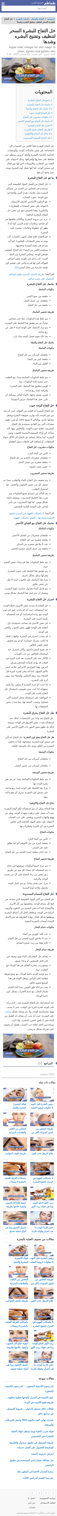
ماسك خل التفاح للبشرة (39, 104)
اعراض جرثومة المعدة (42, 1454)
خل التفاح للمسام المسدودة (38, 138)
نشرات (32, 1507)
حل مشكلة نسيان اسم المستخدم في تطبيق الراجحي (32, 1462)
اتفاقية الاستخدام (47, 1503)
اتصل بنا (31, 1498)
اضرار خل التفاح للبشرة (40, 125)
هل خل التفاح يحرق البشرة (38, 129)
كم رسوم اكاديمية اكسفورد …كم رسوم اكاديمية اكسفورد (29, 1388)
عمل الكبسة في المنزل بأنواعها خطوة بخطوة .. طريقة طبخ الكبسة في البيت (30, 1400)
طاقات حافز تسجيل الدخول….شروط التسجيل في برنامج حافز (30, 1411)
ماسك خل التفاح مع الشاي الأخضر (35, 121)
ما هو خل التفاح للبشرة (40, 100)
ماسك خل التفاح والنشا (39, 108)
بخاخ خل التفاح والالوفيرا (38, 133)
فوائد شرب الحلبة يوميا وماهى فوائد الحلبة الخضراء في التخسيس (32, 1434)
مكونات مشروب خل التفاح (37, 117)
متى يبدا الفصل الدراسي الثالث (38, 1478)
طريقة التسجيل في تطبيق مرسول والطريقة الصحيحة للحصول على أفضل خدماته (31, 1445)
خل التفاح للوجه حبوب (40, 113)
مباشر (8, 1011)
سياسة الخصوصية (47, 1498)
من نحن (31, 1503)
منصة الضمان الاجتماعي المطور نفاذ (35, 1471)
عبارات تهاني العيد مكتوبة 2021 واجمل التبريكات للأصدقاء (29, 1422)
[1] (16, 267)
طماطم (49, 3)
